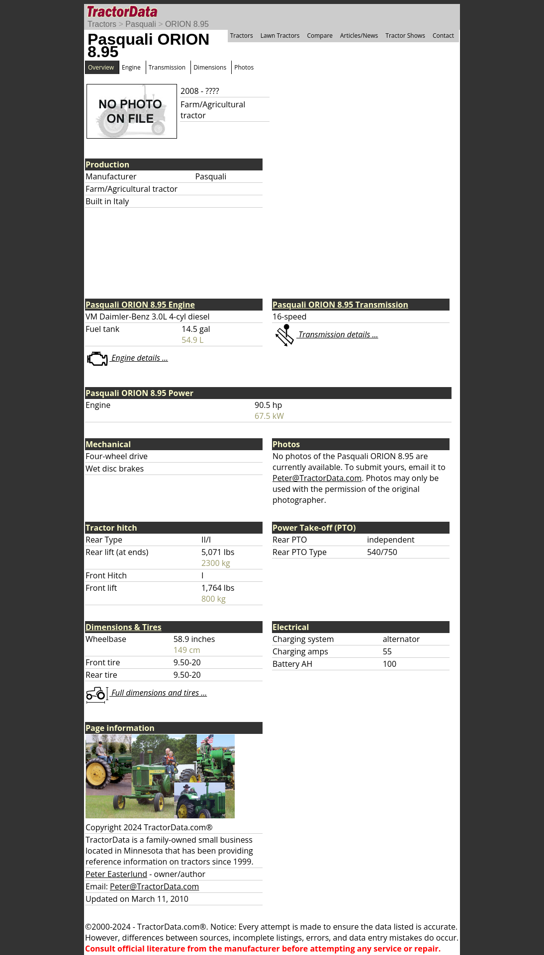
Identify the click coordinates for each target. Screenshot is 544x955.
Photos (244, 67)
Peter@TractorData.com (317, 478)
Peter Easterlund (116, 874)
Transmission (167, 67)
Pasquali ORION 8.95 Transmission (340, 304)
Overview (101, 67)
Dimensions (209, 67)
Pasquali (140, 24)
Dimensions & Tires (124, 627)
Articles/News (359, 35)
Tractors (102, 24)
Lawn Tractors (280, 35)
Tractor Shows (405, 35)
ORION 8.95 (187, 24)
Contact (443, 35)
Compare (320, 35)
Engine (131, 67)
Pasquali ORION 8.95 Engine (140, 304)
